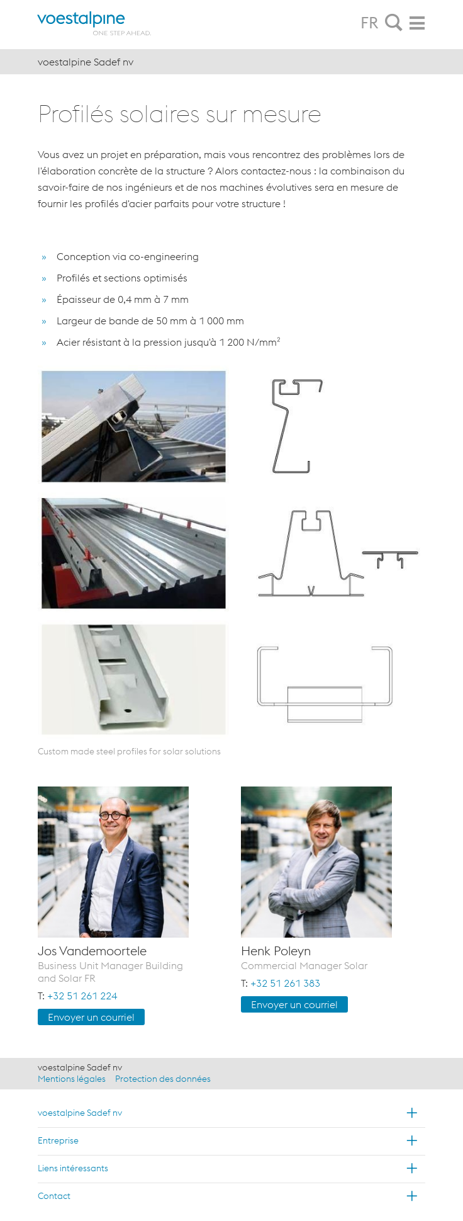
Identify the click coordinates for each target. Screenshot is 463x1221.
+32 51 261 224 (82, 995)
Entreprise (58, 1140)
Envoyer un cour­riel (91, 1017)
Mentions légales (72, 1078)
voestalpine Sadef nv (80, 1112)
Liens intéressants (73, 1168)
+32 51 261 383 (285, 983)
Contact (54, 1195)
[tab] (393, 23)
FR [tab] (369, 23)
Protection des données (163, 1078)
